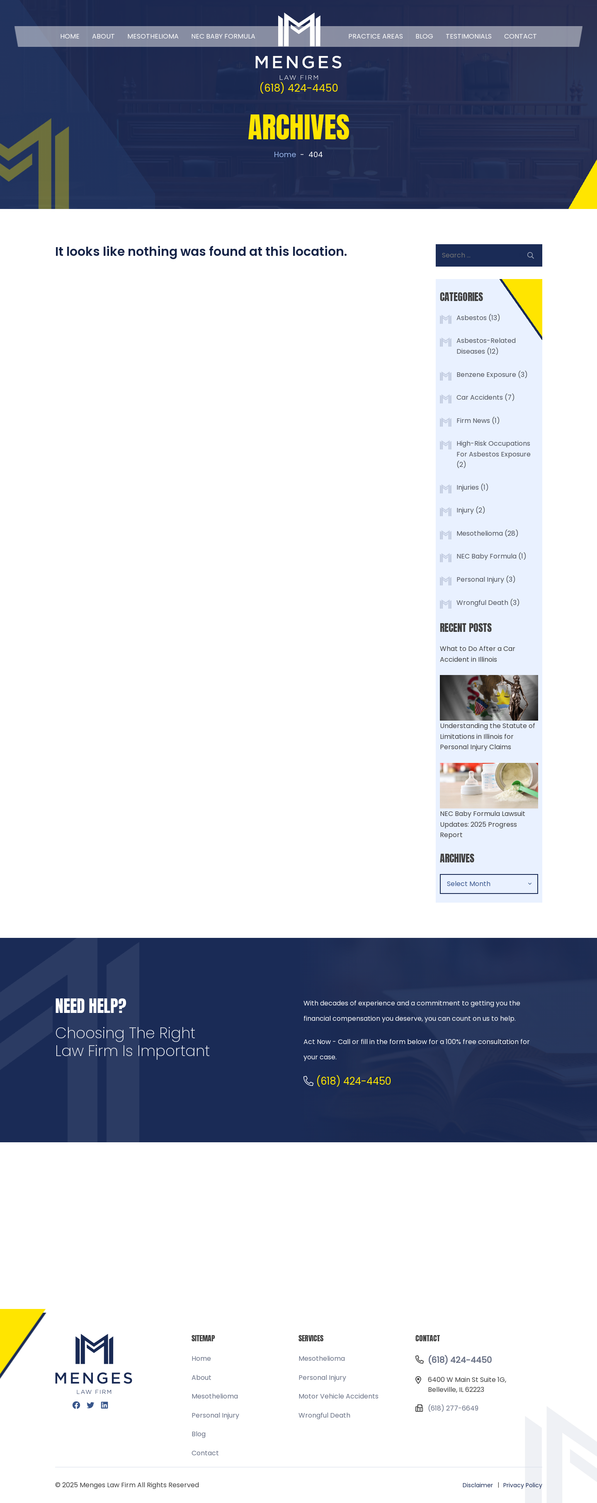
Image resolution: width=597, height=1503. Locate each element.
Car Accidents (479, 397)
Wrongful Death (482, 602)
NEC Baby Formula (486, 556)
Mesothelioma (153, 36)
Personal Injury (480, 579)
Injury (465, 510)
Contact (520, 36)
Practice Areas (375, 36)
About (103, 36)
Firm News (473, 420)
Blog (424, 36)
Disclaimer (478, 1485)
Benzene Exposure (486, 374)
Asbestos (471, 318)
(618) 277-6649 (453, 1408)
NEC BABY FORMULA (223, 36)
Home (70, 36)
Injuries (467, 487)
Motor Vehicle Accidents (338, 1396)
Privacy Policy (522, 1485)
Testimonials (469, 36)
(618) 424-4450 (298, 88)
